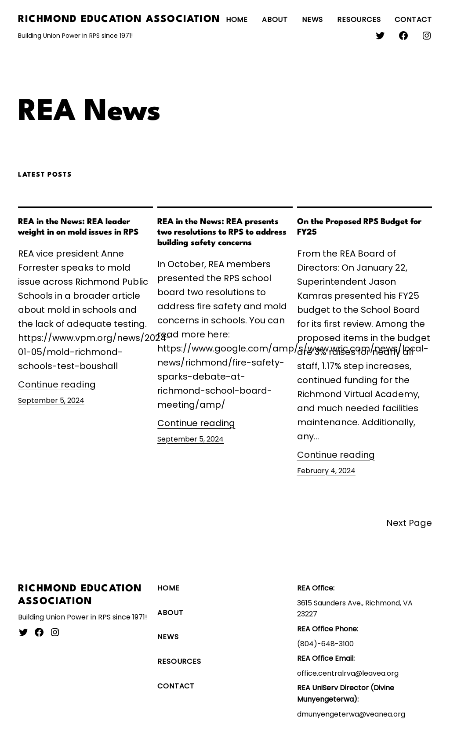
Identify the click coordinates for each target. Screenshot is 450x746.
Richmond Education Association (119, 19)
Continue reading (57, 384)
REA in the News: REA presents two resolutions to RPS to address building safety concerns (222, 232)
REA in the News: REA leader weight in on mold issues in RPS (78, 227)
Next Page (409, 523)
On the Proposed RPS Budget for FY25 (359, 227)
